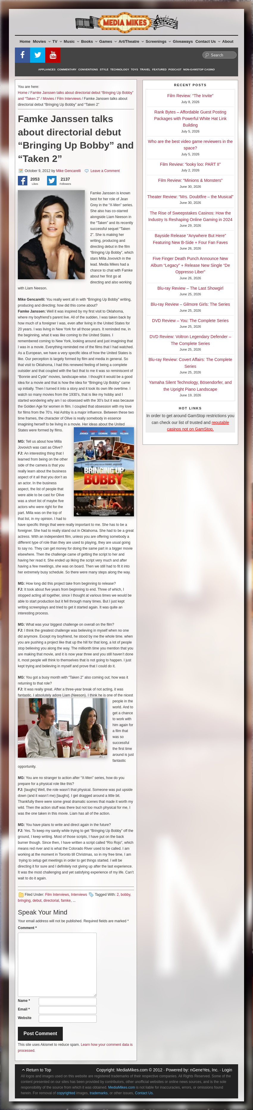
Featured (159, 69)
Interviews (79, 895)
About (228, 41)
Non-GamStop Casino (199, 69)
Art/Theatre (130, 41)
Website (25, 1018)
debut (36, 900)
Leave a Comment (105, 171)
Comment (27, 928)
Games (108, 41)
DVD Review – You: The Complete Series (190, 320)
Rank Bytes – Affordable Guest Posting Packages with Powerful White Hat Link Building (190, 119)
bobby (125, 895)
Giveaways (183, 41)
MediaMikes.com (132, 1070)
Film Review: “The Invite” (190, 95)
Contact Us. (144, 1093)
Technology (119, 69)
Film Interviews (69, 99)
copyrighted (66, 1093)
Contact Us (207, 41)
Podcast (175, 69)
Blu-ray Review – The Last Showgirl (190, 288)
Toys (134, 69)
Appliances (47, 69)
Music (71, 41)
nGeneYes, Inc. (204, 1070)
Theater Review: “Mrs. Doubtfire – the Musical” (190, 196)
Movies (42, 41)
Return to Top (38, 1070)
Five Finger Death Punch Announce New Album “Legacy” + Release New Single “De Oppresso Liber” (190, 265)
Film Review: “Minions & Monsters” (190, 180)
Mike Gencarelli (68, 171)
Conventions (88, 69)
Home (25, 41)
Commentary (67, 69)
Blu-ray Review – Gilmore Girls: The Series (190, 304)
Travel (145, 69)
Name (24, 1001)
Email (24, 1009)
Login (227, 1070)
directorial (51, 900)
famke (66, 900)
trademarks (98, 1093)
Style (104, 69)
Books (89, 41)
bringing (24, 900)
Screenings (158, 41)
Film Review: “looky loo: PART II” (190, 164)
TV (57, 41)
